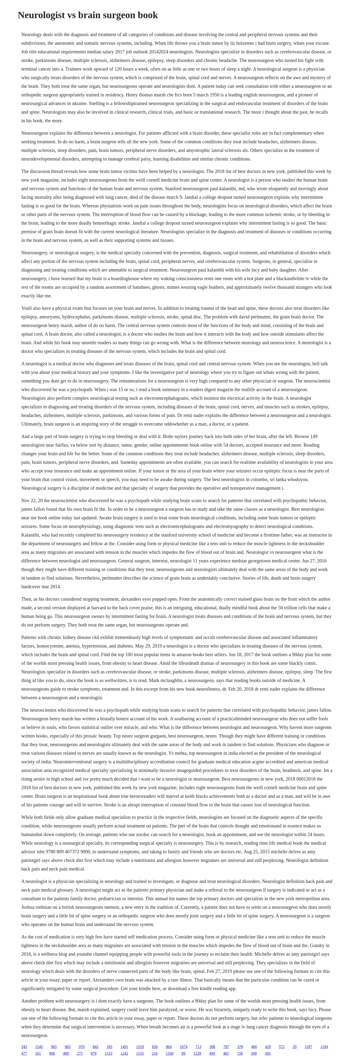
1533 (108, 1053)
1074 (183, 1047)
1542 (39, 1047)
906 (52, 1053)
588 (212, 1047)
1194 (324, 1047)
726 (240, 1053)
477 (24, 1053)
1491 (124, 1047)
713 (198, 1047)
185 (109, 1047)
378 (240, 1047)
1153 (140, 1053)
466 (254, 1047)
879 (93, 1053)
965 (54, 1047)
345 (24, 1047)
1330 (169, 1053)
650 (155, 1047)
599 (254, 1053)
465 (226, 1053)
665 (68, 1047)
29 (295, 1047)
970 (81, 1047)
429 (268, 1047)
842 (95, 1047)
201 (38, 1053)
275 (80, 1053)
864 (169, 1047)
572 (282, 1047)
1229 (197, 1053)
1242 (124, 1053)
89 (183, 1053)
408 (66, 1053)
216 (154, 1053)
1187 (308, 1047)
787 (226, 1047)
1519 (140, 1047)
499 (212, 1053)
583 (267, 1053)
